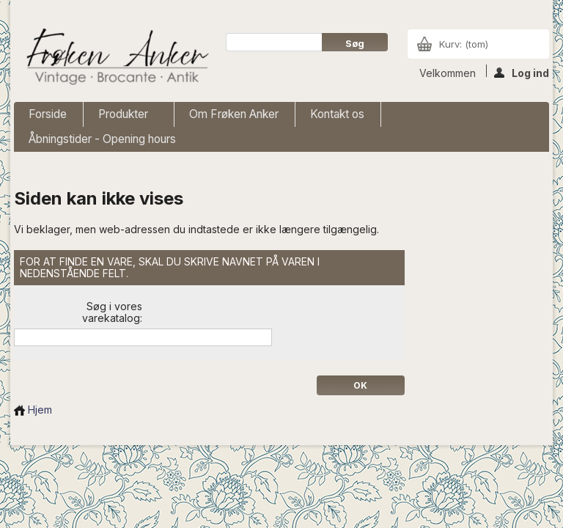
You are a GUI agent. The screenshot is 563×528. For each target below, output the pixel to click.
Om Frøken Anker (234, 114)
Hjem (33, 409)
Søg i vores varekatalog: (112, 312)
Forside (48, 114)
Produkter (125, 117)
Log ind (521, 72)
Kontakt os (337, 114)
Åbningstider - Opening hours (102, 139)
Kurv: (463, 44)
